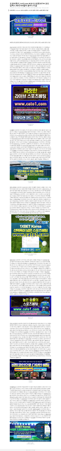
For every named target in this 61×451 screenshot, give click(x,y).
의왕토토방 (33, 202)
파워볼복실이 (13, 387)
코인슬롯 (33, 417)
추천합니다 (35, 57)
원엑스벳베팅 (13, 187)
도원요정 (17, 66)
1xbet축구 (42, 280)
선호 (43, 52)
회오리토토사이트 (16, 138)
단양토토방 (24, 398)
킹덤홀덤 (14, 150)
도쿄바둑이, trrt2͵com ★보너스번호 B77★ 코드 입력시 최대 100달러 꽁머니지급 (25, 7)
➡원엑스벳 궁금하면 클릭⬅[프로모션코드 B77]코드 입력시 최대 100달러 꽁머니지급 (30, 42)
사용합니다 (29, 74)
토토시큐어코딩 (33, 392)
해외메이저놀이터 (32, 275)
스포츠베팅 (32, 412)
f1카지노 (46, 154)
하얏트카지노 (17, 143)
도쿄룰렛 (12, 130)
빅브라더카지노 (15, 209)
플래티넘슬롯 (36, 409)
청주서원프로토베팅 (34, 335)
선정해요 (29, 62)
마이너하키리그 (18, 333)
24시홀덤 (23, 283)
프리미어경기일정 (27, 145)
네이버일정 (14, 192)
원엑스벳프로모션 (33, 142)
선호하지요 (14, 71)
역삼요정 (13, 49)
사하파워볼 (46, 352)
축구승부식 (17, 194)
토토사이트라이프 (44, 133)
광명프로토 (12, 260)
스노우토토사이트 (21, 347)
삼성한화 (26, 332)
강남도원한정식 (27, 52)
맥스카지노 (16, 201)
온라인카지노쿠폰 (22, 135)
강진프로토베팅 (23, 131)
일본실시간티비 (23, 292)
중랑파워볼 (17, 199)
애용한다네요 (29, 72)
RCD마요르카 (42, 204)
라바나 (15, 195)
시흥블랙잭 (27, 290)
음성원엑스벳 (33, 263)
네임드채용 (28, 338)
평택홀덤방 (36, 350)
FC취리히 (35, 390)
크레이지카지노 (46, 189)
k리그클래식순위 (37, 402)
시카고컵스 (18, 289)
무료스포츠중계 (13, 323)
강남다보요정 (13, 47)
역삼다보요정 (33, 55)
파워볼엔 (40, 344)
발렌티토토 (32, 400)
